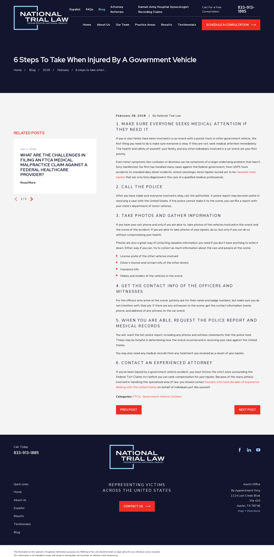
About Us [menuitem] (103, 25)
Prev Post (128, 410)
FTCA (137, 397)
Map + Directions (249, 511)
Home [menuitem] (87, 25)
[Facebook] (240, 450)
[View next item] (32, 199)
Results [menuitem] (166, 25)
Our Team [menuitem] (122, 25)
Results (19, 516)
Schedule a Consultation (231, 24)
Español (75, 9)
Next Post (247, 410)
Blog (102, 9)
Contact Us (137, 506)
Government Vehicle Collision (162, 397)
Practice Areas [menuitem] (145, 25)
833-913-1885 (246, 9)
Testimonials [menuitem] (187, 25)
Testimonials (22, 524)
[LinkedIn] (249, 450)
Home (18, 492)
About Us (20, 500)
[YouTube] (258, 450)
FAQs (89, 9)
